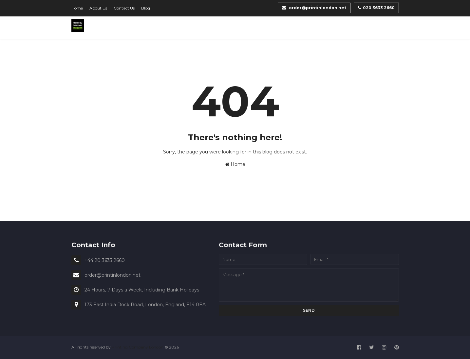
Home (77, 8)
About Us (98, 8)
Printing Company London (137, 347)
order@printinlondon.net (314, 7)
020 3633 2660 (376, 7)
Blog (145, 8)
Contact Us (124, 8)
